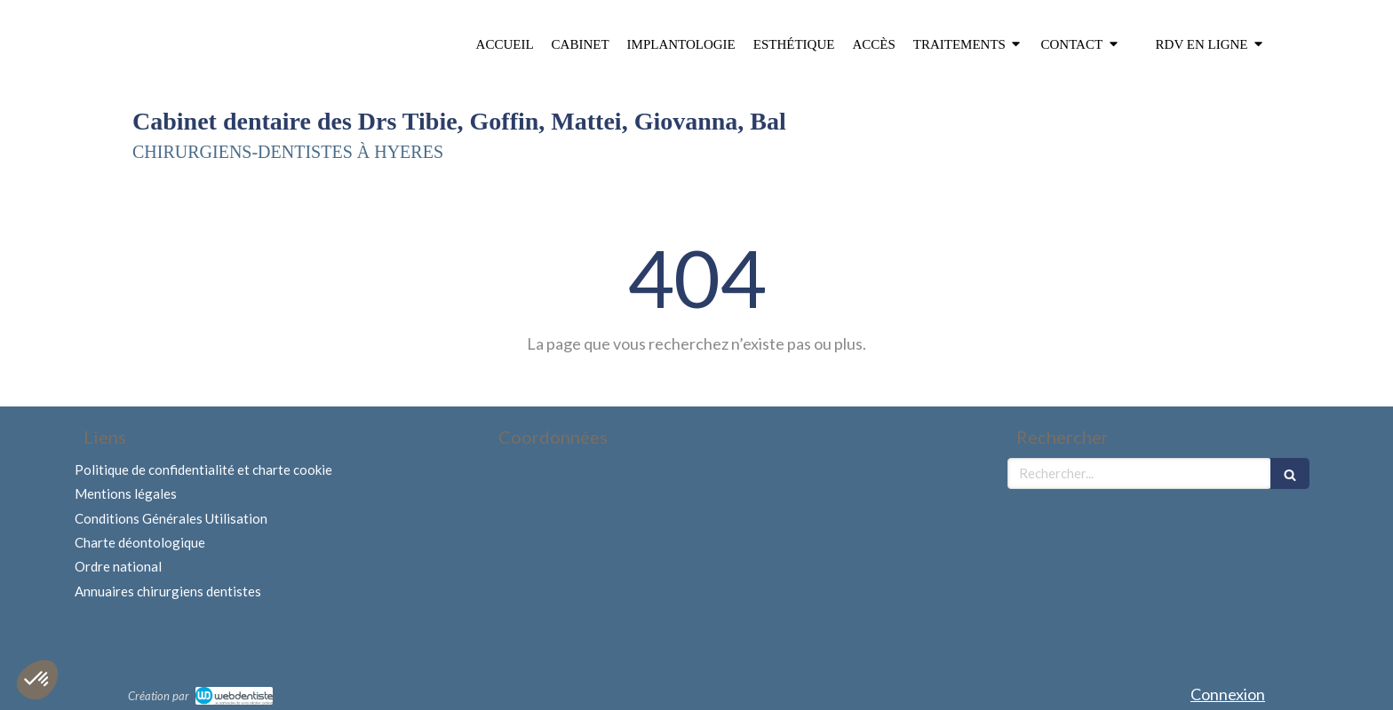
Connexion (1227, 694)
